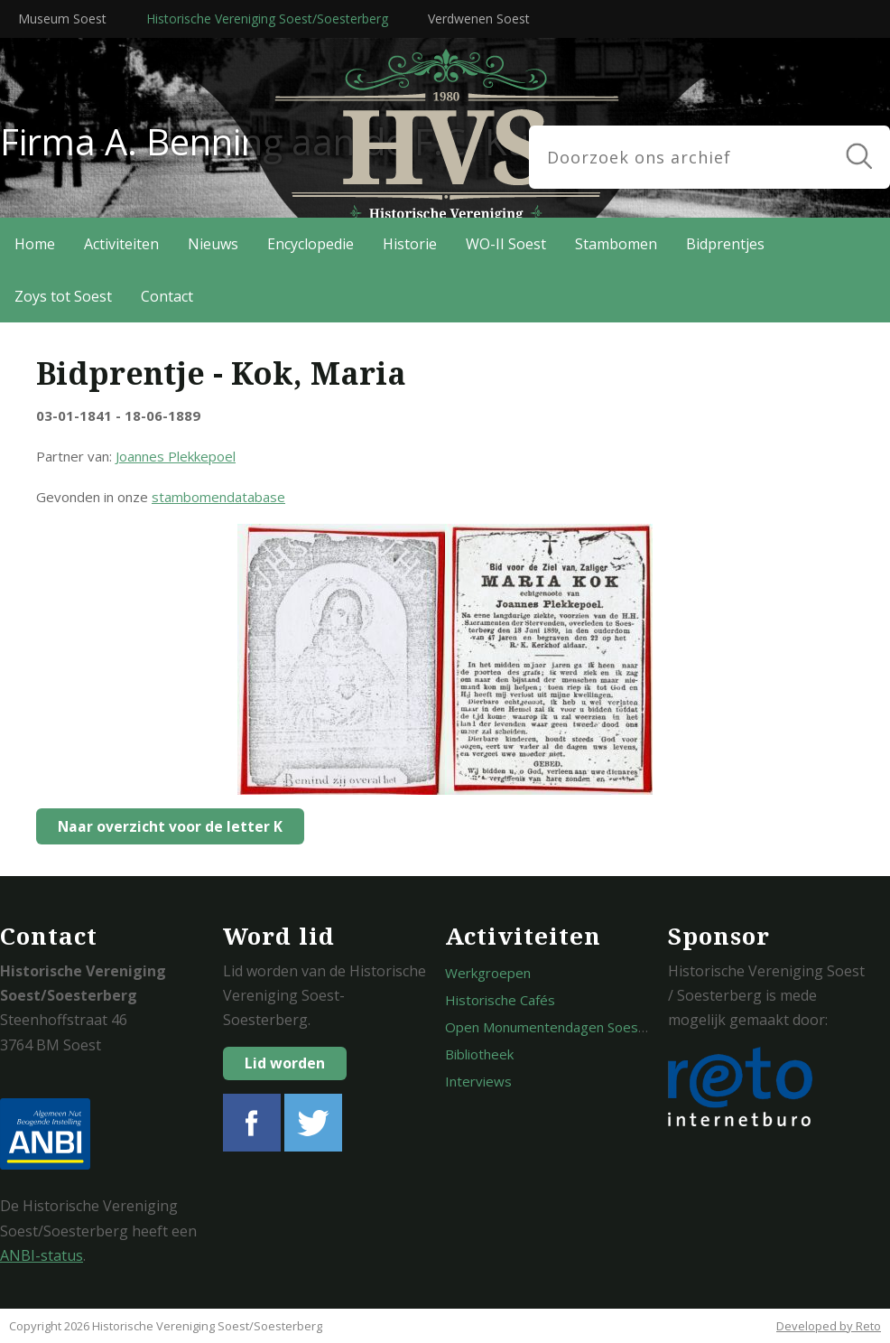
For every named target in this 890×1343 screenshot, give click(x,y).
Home (34, 244)
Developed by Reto (828, 1326)
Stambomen (616, 244)
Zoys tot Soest (63, 296)
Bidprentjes (725, 244)
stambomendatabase (218, 497)
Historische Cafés (500, 1000)
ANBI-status (41, 1255)
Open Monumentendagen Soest (544, 1027)
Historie (410, 244)
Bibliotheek (479, 1054)
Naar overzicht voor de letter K (165, 826)
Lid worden (285, 1063)
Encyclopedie (310, 244)
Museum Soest (62, 18)
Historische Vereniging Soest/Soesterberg (267, 18)
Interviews (478, 1081)
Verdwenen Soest (479, 18)
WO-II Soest (506, 244)
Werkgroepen (488, 973)
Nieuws (213, 244)
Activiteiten (121, 244)
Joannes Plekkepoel (176, 456)
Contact (167, 296)
